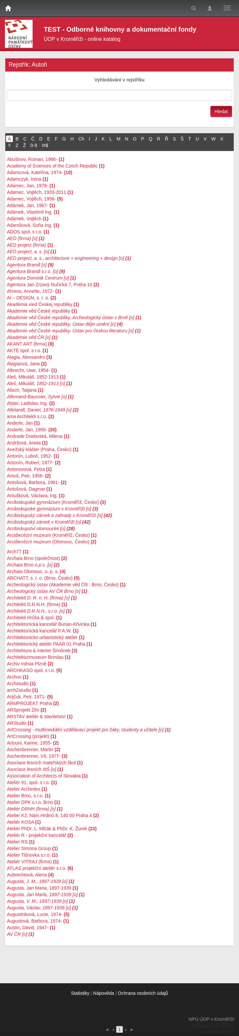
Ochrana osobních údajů (143, 993)
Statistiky (80, 993)
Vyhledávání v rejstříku (119, 79)
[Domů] (8, 8)
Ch (81, 138)
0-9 (33, 145)
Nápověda (103, 993)
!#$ (45, 145)
